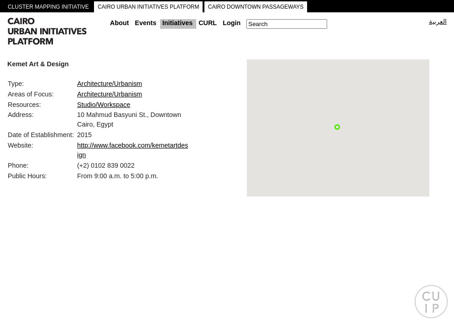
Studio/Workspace (103, 104)
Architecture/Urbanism (109, 83)
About (119, 23)
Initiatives (177, 23)
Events (146, 23)
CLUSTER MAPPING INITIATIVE (48, 7)
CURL (207, 23)
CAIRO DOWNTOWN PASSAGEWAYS (256, 7)
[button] (337, 127)
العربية (438, 21)
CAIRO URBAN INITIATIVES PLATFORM (148, 7)
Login (231, 23)
